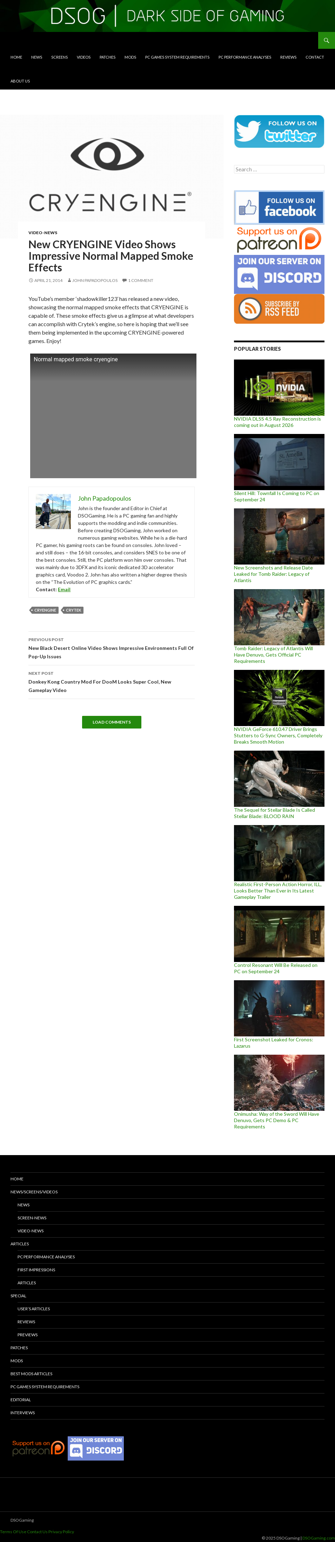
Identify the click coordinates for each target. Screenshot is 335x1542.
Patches (107, 57)
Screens (59, 57)
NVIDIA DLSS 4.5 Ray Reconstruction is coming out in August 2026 (277, 422)
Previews (28, 1334)
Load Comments (112, 722)
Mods (130, 57)
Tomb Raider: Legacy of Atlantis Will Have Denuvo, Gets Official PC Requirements (273, 654)
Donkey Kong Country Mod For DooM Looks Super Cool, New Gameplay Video (111, 681)
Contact (315, 57)
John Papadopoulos (95, 280)
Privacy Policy (61, 1531)
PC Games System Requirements (177, 57)
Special (18, 1295)
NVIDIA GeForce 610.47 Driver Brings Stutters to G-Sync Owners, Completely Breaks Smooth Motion (278, 735)
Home (16, 57)
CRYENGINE (45, 610)
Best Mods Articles (31, 1373)
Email (64, 589)
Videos (84, 57)
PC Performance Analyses (245, 57)
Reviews (288, 57)
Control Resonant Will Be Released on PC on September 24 (275, 968)
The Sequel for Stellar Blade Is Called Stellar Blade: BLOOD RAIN (274, 813)
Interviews (23, 1412)
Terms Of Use (13, 1531)
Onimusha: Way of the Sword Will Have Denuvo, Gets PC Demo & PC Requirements (276, 1120)
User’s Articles (34, 1308)
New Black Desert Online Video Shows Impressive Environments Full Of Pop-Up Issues (111, 647)
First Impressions (36, 1269)
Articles (20, 1243)
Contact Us (37, 1531)
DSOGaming (22, 1520)
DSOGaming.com (318, 1538)
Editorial (21, 1399)
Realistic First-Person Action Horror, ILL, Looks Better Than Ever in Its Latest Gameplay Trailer (278, 890)
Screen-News (32, 1217)
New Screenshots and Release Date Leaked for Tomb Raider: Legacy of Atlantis (273, 574)
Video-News (42, 232)
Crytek (73, 610)
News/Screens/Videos (34, 1191)
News (36, 57)
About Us (20, 81)
